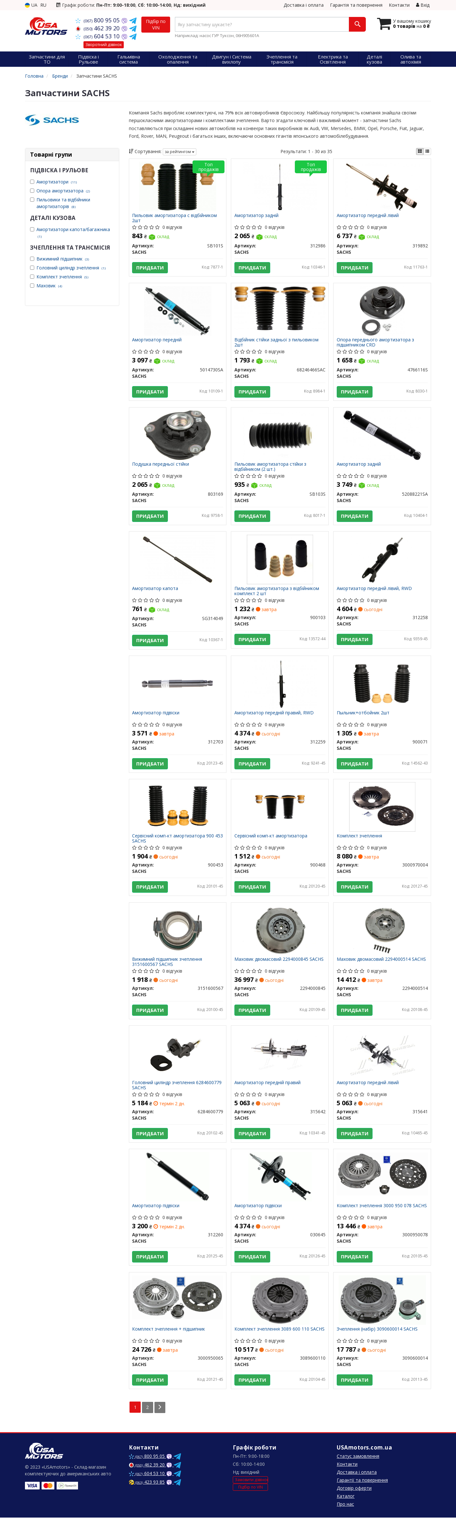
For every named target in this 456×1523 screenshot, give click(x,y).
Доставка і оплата (304, 5)
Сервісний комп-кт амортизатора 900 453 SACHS (177, 841)
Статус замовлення (358, 1461)
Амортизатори (56, 182)
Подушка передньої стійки (160, 465)
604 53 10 (98, 36)
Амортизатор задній (256, 216)
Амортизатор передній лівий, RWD (374, 590)
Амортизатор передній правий (267, 1087)
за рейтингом (179, 151)
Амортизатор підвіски (156, 715)
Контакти (399, 5)
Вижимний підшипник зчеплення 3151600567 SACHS (167, 965)
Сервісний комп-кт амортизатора (270, 839)
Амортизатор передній (157, 340)
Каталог (346, 1501)
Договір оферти (354, 1493)
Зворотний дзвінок (103, 44)
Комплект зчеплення (62, 277)
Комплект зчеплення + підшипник (168, 1334)
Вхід (422, 5)
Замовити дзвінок (251, 1485)
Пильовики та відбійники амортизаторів (63, 203)
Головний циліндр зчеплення (71, 268)
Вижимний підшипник (62, 259)
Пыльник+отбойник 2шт (363, 715)
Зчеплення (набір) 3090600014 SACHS (377, 1334)
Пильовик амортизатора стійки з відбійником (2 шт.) (270, 468)
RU (43, 5)
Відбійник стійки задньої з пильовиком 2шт (276, 343)
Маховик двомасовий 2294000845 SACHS (279, 963)
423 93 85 (147, 1487)
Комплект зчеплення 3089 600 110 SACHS (279, 1334)
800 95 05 (98, 20)
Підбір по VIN (156, 24)
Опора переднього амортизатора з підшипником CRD (375, 343)
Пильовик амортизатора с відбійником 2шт (174, 218)
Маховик (49, 286)
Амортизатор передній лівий (368, 216)
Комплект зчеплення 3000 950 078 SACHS (382, 1210)
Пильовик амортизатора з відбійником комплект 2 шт (276, 593)
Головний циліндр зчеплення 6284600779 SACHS (177, 1089)
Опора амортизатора (63, 191)
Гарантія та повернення (356, 5)
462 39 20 (98, 28)
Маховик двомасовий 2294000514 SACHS (381, 963)
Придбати (150, 267)
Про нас (345, 1509)
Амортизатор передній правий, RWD (274, 715)
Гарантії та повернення (362, 1485)
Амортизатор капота (155, 590)
